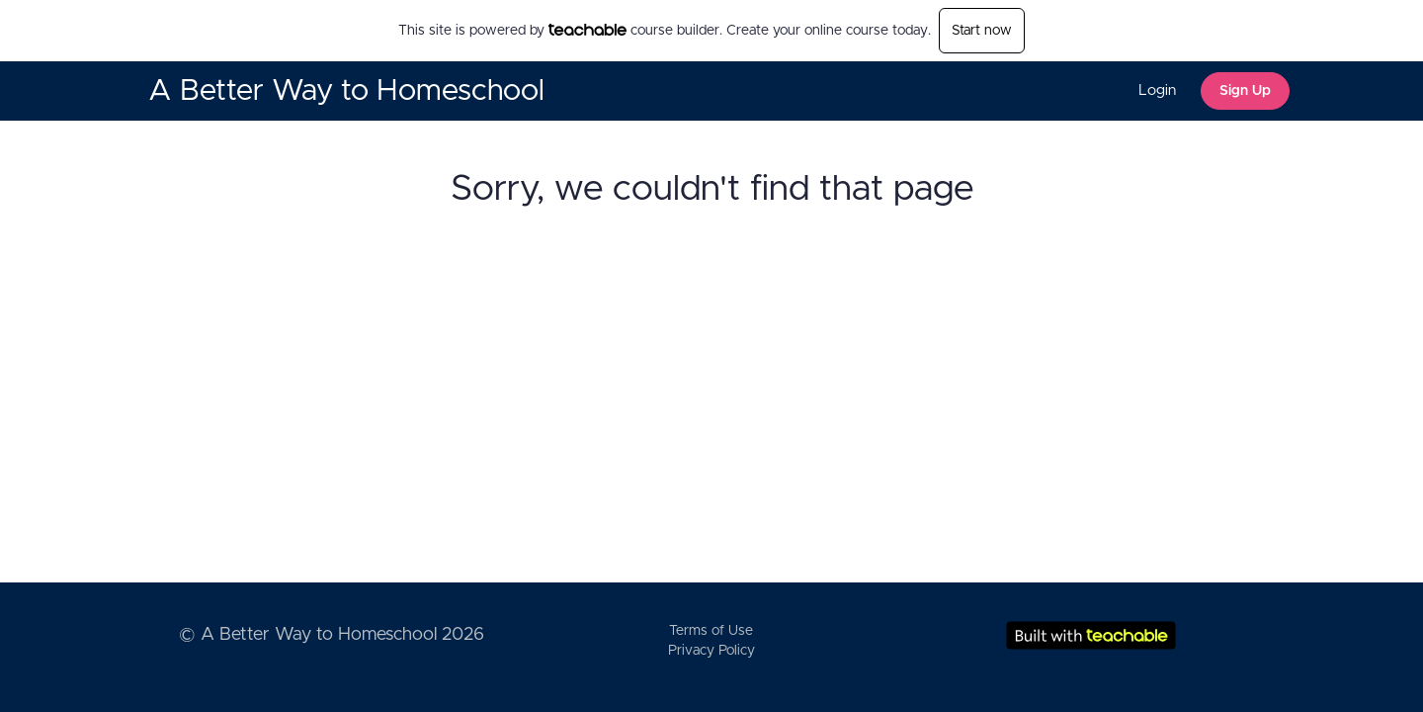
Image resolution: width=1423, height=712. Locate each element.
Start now (982, 31)
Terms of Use (711, 631)
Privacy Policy (711, 651)
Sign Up (1245, 91)
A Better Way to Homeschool (346, 91)
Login (1157, 90)
